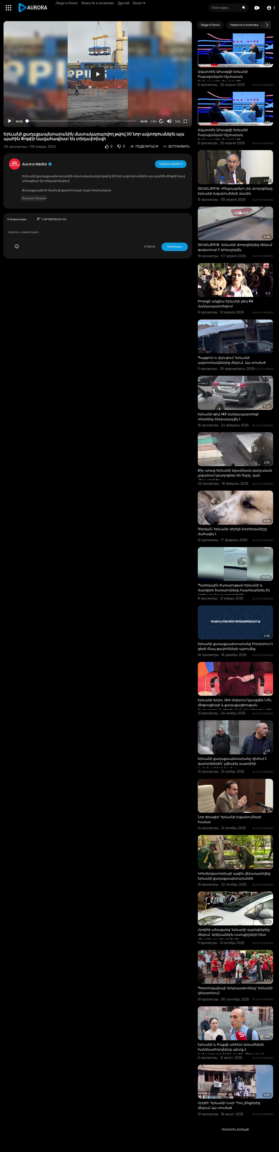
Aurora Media (37, 164)
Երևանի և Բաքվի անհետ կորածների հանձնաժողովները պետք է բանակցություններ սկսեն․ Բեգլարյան (231, 1049)
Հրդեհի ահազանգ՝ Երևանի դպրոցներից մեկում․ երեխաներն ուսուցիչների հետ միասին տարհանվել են (234, 934)
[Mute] (169, 121)
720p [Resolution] (177, 121)
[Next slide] (267, 25)
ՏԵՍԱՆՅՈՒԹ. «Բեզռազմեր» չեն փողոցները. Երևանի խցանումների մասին (235, 191)
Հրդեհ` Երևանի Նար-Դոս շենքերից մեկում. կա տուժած (229, 1105)
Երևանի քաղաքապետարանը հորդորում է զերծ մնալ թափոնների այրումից (235, 646)
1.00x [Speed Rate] (153, 121)
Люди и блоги (67, 3)
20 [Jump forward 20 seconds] (161, 121)
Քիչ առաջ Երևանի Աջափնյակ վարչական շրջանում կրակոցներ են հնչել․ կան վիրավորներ (235, 475)
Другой (123, 3)
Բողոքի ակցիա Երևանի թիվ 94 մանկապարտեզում (225, 303)
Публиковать (174, 246)
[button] (270, 8)
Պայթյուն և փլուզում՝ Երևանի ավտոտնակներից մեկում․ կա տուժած (232, 360)
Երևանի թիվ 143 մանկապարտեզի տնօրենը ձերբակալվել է (228, 416)
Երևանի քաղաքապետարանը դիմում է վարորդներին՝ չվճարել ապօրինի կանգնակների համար (232, 763)
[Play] (9, 121)
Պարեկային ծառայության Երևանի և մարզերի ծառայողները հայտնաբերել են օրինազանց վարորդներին (234, 590)
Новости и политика (98, 3)
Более (139, 3)
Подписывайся (171, 164)
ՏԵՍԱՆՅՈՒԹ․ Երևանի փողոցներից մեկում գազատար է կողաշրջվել (235, 247)
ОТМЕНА (149, 246)
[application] (98, 74)
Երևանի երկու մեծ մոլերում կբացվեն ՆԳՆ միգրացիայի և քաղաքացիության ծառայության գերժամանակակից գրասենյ (235, 705)
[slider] (81, 120)
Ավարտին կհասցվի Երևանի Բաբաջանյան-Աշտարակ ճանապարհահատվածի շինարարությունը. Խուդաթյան (224, 79)
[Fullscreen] (185, 121)
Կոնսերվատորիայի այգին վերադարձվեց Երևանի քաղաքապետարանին (234, 876)
